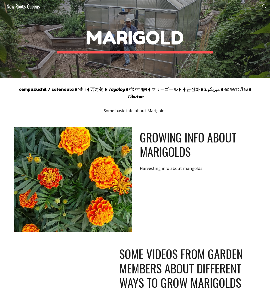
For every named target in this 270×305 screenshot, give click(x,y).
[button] (264, 6)
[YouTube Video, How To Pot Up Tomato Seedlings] (62, 270)
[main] (135, 39)
